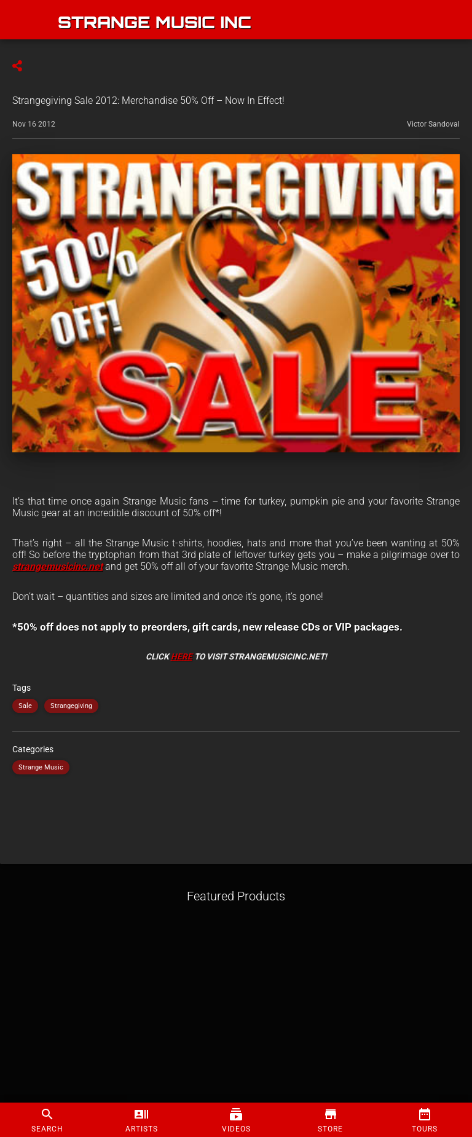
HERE (181, 656)
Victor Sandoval (433, 124)
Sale (25, 706)
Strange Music (40, 767)
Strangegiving (71, 706)
